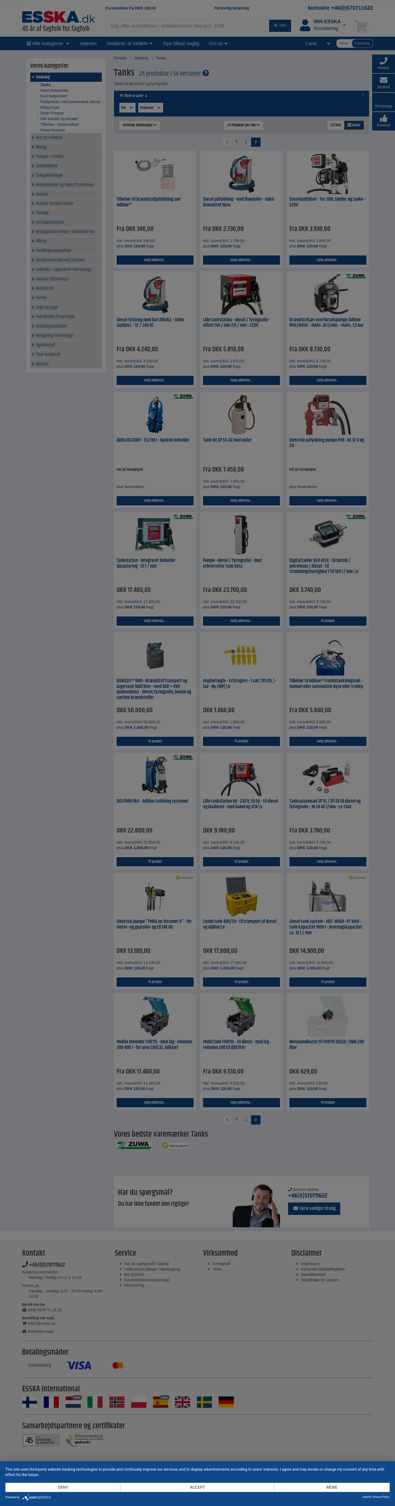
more (331, 1487)
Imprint (366, 1496)
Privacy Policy (381, 1496)
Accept (197, 1487)
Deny (63, 1487)
